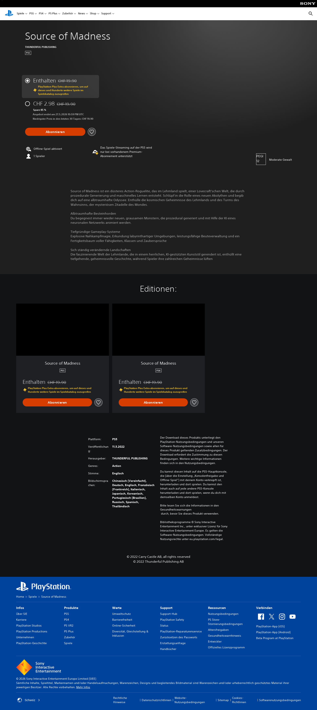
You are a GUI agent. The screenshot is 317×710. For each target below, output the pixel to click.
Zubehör (67, 14)
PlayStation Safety (172, 619)
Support (106, 14)
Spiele (20, 14)
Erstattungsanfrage (173, 643)
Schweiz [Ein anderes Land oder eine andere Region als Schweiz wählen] (28, 700)
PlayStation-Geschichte (31, 643)
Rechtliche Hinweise (120, 700)
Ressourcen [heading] (217, 608)
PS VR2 (68, 625)
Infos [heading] (20, 608)
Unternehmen (25, 637)
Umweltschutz (121, 614)
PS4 (41, 14)
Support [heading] (166, 608)
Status (164, 625)
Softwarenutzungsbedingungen (280, 700)
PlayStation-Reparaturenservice (181, 631)
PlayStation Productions (31, 631)
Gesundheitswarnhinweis (224, 635)
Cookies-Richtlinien (239, 700)
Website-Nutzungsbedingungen (189, 700)
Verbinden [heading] (264, 608)
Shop (93, 14)
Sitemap (223, 700)
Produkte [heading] (71, 608)
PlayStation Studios (29, 625)
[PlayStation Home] (9, 13)
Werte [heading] (117, 608)
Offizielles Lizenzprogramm (226, 647)
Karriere (21, 619)
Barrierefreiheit (122, 619)
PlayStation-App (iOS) (270, 626)
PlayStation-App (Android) (273, 632)
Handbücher (168, 649)
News (81, 14)
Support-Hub (168, 614)
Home (20, 596)
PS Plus (53, 14)
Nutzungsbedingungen (223, 614)
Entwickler (215, 641)
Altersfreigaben (218, 630)
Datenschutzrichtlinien (156, 700)
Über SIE (21, 614)
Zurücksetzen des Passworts (178, 637)
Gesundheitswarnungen (175, 509)
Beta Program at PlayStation (274, 638)
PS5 (31, 14)
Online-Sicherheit (123, 625)
